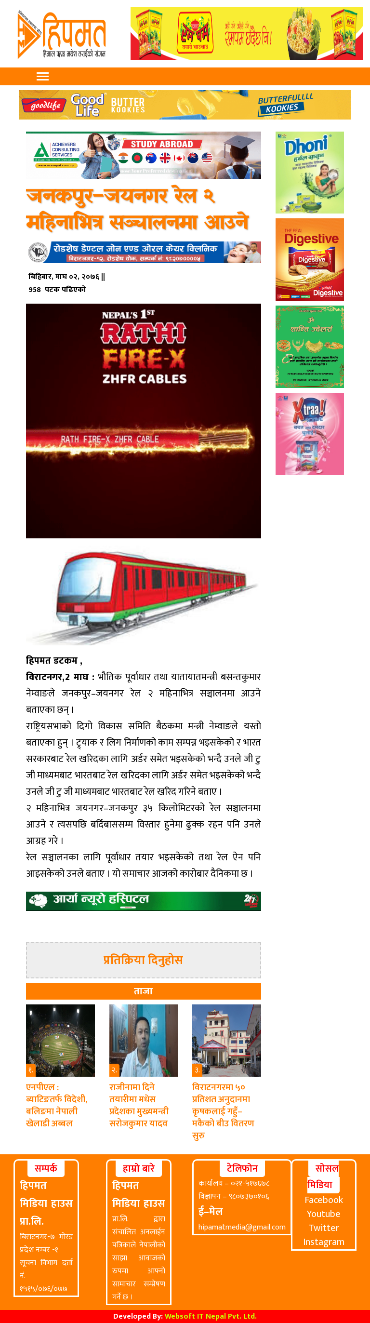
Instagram (323, 1242)
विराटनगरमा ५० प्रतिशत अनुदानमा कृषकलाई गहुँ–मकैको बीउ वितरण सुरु (223, 1111)
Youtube (324, 1214)
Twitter (323, 1228)
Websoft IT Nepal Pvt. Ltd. (211, 1316)
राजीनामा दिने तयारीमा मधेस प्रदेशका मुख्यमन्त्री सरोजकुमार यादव (139, 1105)
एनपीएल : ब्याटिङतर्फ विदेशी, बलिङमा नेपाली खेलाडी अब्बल (57, 1105)
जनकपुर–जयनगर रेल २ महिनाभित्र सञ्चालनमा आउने (137, 210)
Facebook (323, 1200)
